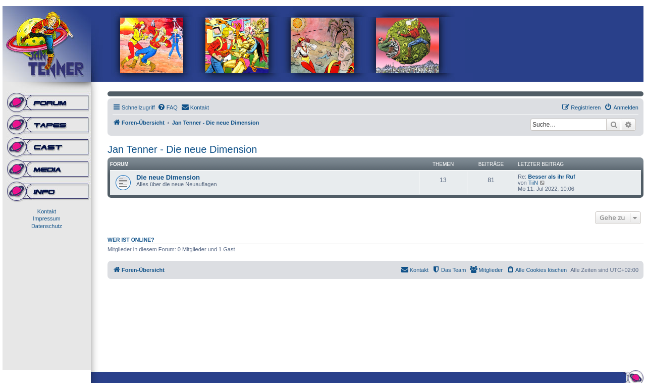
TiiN (533, 183)
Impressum (46, 218)
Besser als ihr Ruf (551, 177)
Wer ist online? (130, 240)
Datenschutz (46, 226)
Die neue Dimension (168, 177)
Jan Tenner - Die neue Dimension (182, 149)
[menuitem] (167, 107)
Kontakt (46, 211)
